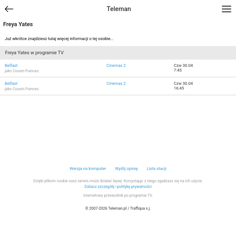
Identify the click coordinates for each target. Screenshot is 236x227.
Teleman (119, 9)
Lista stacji (157, 168)
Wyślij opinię (126, 168)
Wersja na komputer (88, 168)
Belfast (11, 65)
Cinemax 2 (116, 65)
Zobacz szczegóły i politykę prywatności (118, 186)
